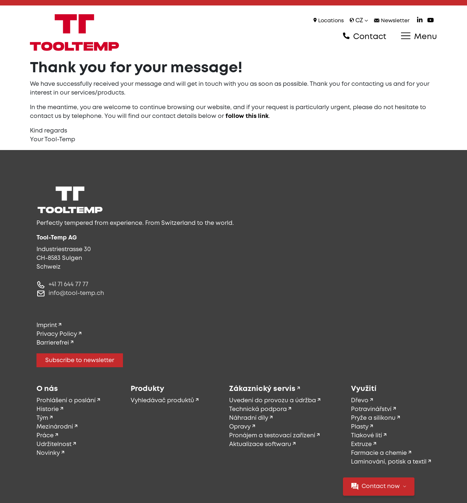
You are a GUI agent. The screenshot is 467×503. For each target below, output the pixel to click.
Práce (45, 435)
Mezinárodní (54, 427)
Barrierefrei (52, 343)
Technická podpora (258, 409)
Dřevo (359, 400)
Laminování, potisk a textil (389, 462)
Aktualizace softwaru (260, 444)
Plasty (359, 427)
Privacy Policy (56, 334)
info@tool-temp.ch (76, 293)
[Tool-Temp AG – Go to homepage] (74, 32)
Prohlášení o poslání (66, 400)
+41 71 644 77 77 (68, 284)
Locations (328, 20)
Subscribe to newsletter (79, 360)
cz (359, 20)
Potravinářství (371, 409)
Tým (42, 418)
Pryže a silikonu (373, 418)
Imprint (46, 325)
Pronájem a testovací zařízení (272, 435)
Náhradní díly (248, 418)
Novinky (48, 453)
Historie (47, 409)
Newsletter (392, 21)
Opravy (240, 427)
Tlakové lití (366, 435)
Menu (419, 36)
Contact (364, 36)
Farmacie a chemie (379, 453)
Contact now (379, 486)
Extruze (361, 444)
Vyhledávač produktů (162, 400)
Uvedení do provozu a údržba (272, 400)
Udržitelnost (54, 444)
